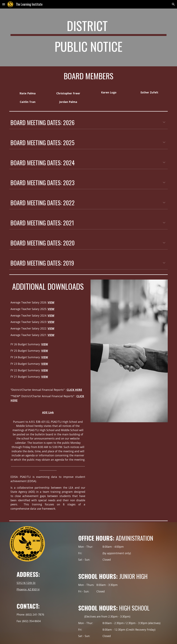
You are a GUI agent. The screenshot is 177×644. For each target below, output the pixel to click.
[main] (88, 37)
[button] (3, 4)
